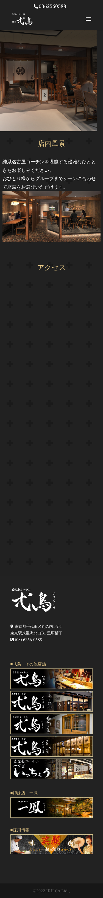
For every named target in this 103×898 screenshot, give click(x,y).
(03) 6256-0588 (26, 639)
